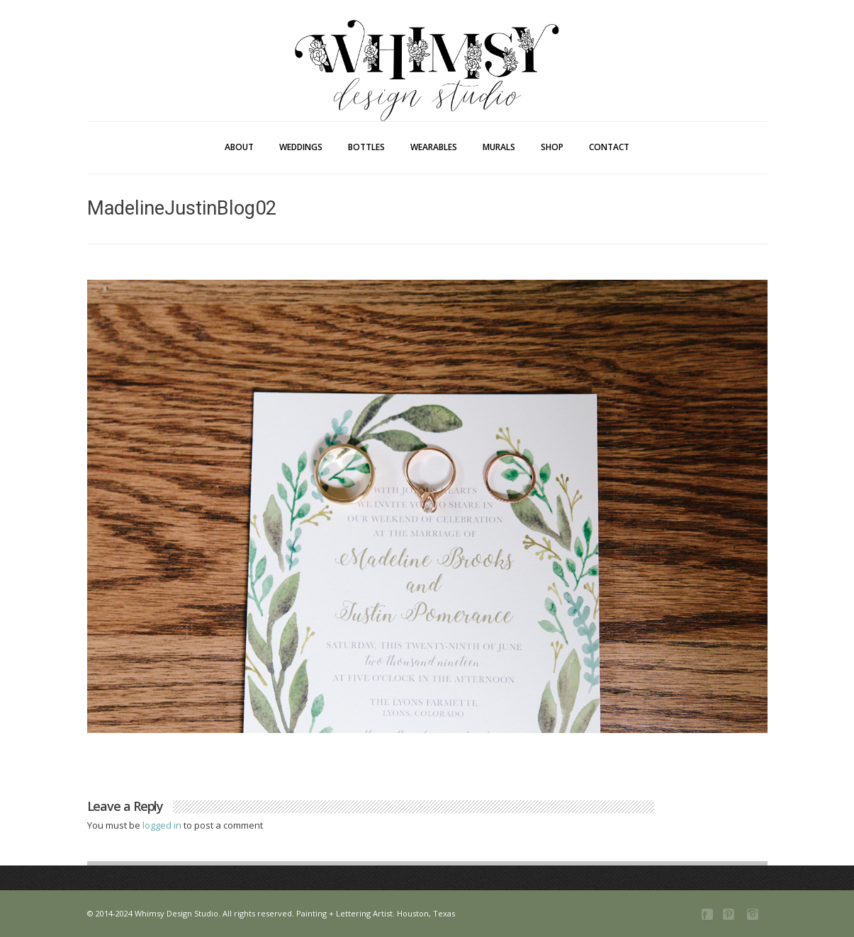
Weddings (300, 147)
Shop (552, 147)
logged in (163, 825)
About (239, 147)
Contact (609, 147)
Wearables (433, 147)
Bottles (366, 147)
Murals (499, 147)
